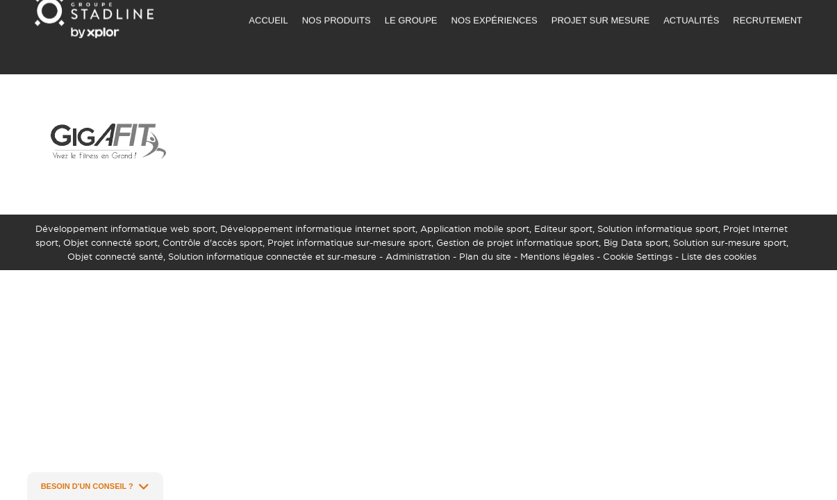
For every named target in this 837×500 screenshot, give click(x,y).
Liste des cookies (718, 256)
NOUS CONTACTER (590, 11)
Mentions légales (557, 256)
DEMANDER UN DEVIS (485, 11)
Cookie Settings (637, 256)
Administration (418, 256)
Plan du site (485, 256)
